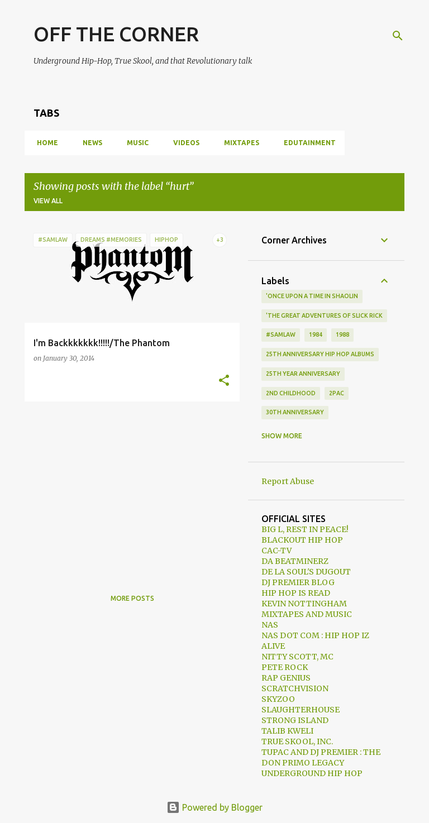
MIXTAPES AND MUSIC (306, 614)
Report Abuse (287, 481)
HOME (44, 142)
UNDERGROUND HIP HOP (312, 773)
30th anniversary (295, 412)
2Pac (336, 393)
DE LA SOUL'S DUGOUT (306, 572)
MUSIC (134, 142)
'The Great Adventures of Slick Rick (324, 315)
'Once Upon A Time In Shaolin (312, 296)
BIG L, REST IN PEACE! (305, 529)
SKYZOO (278, 699)
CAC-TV (276, 551)
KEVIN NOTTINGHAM (304, 604)
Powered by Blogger (214, 807)
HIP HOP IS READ (295, 593)
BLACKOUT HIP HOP (302, 540)
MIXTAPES (238, 142)
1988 (342, 334)
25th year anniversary (303, 373)
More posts (132, 598)
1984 (315, 334)
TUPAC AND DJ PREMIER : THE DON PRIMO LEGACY (320, 757)
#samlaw (280, 334)
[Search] (397, 35)
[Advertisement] (128, 488)
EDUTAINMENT (306, 142)
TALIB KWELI (287, 731)
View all (48, 200)
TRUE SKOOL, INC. (297, 741)
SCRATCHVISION (294, 688)
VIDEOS (183, 142)
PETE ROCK (284, 667)
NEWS (89, 142)
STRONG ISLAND (294, 720)
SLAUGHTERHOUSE (300, 710)
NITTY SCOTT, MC (297, 657)
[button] (224, 381)
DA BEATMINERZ (294, 561)
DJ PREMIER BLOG (298, 582)
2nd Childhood (291, 393)
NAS (269, 625)
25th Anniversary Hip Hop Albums (320, 354)
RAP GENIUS (286, 678)
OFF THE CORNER (116, 33)
